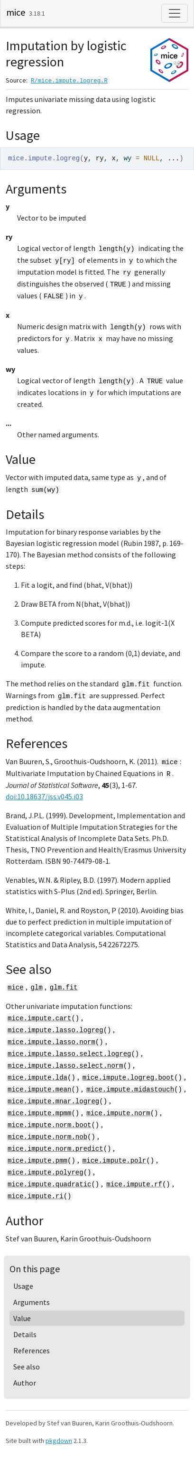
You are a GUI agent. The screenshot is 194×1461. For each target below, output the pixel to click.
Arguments (31, 1302)
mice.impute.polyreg (45, 1172)
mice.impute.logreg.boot (128, 1078)
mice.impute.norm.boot (49, 1125)
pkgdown (59, 1440)
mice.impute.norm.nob (47, 1137)
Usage (23, 1286)
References (31, 1350)
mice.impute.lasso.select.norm (65, 1066)
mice (15, 12)
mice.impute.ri (36, 1196)
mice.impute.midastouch (130, 1089)
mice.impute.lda (37, 1078)
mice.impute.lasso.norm (51, 1042)
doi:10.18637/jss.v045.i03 (44, 796)
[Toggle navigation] (174, 13)
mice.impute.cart (39, 1018)
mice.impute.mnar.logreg (53, 1101)
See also (26, 1366)
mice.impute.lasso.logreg (55, 1030)
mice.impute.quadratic (49, 1184)
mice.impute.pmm (37, 1161)
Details (25, 1334)
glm (37, 987)
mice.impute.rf (134, 1184)
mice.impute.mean (39, 1089)
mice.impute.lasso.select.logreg (69, 1054)
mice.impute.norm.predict (55, 1149)
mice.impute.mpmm (39, 1113)
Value (22, 1318)
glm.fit (64, 987)
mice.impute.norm (118, 1113)
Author (24, 1382)
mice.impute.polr (114, 1161)
